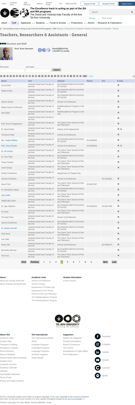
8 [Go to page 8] (85, 262)
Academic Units (13, 4)
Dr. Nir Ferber (7, 151)
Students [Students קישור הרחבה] (40, 23)
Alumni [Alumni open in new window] (91, 23)
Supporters (68, 335)
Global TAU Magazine (72, 338)
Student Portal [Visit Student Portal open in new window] (108, 3)
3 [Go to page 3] (55, 262)
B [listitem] (4, 76)
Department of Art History (42, 290)
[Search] (112, 12)
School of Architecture (41, 281)
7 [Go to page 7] (79, 262)
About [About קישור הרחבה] (4, 23)
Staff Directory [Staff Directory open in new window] (27, 4)
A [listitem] (1, 76)
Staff (54, 29)
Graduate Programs (40, 344)
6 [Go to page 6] (73, 262)
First (24, 262)
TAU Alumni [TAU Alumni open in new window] (68, 348)
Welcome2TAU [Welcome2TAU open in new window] (71, 4)
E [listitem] (14, 76)
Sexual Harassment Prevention (13, 358)
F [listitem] (17, 76)
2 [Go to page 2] (50, 262)
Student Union (6, 361)
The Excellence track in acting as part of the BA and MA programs (0, 28)
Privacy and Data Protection (12, 381)
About (34, 341)
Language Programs (40, 351)
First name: (4, 67)
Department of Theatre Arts (43, 287)
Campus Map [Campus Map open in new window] (5, 341)
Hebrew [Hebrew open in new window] (39, 4)
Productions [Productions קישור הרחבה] (77, 23)
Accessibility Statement (10, 374)
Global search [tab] (107, 18)
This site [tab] (92, 18)
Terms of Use (5, 377)
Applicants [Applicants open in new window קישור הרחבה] (26, 23)
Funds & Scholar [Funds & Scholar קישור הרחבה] (58, 23)
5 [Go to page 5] (67, 262)
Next (105, 262)
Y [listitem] (77, 76)
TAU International (40, 335)
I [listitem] (26, 76)
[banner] (67, 13)
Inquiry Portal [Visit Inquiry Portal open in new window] (89, 3)
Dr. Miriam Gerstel (9, 228)
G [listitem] (20, 76)
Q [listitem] (52, 76)
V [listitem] (67, 76)
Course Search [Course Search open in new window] (69, 281)
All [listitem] (84, 76)
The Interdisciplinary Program (44, 300)
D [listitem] (11, 76)
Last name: (30, 67)
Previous (35, 262)
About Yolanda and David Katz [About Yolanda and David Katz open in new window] (13, 284)
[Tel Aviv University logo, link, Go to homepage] (43, 13)
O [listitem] (45, 76)
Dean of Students (7, 354)
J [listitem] (29, 76)
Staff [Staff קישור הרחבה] (14, 23)
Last (114, 262)
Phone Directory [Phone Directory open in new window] (7, 351)
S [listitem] (58, 76)
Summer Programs (40, 354)
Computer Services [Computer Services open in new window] (8, 364)
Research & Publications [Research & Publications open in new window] (110, 23)
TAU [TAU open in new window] (60, 4)
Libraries (3, 371)
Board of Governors (71, 344)
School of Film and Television (44, 294)
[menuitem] (4, 4)
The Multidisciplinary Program (44, 297)
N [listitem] (42, 76)
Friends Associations (72, 341)
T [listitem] (61, 76)
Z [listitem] (80, 76)
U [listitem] (64, 76)
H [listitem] (23, 76)
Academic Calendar (8, 368)
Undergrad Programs (41, 348)
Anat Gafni (5, 195)
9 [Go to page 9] (91, 262)
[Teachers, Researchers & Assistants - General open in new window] (118, 85)
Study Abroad (37, 358)
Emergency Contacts (9, 348)
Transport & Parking (8, 344)
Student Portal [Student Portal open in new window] (49, 4)
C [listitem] (7, 76)
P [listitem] (48, 76)
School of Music (38, 284)
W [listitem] (71, 76)
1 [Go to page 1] (44, 262)
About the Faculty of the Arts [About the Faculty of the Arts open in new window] (12, 281)
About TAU (5, 335)
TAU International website (42, 338)
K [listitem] (33, 76)
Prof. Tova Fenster (9, 146)
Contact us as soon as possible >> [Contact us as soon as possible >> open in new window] (70, 399)
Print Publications (70, 354)
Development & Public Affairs (75, 351)
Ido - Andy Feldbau (9, 140)
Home (4, 4)
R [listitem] (55, 76)
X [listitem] (74, 76)
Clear (91, 76)
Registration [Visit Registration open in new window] (127, 3)
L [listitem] (36, 76)
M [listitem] (39, 76)
